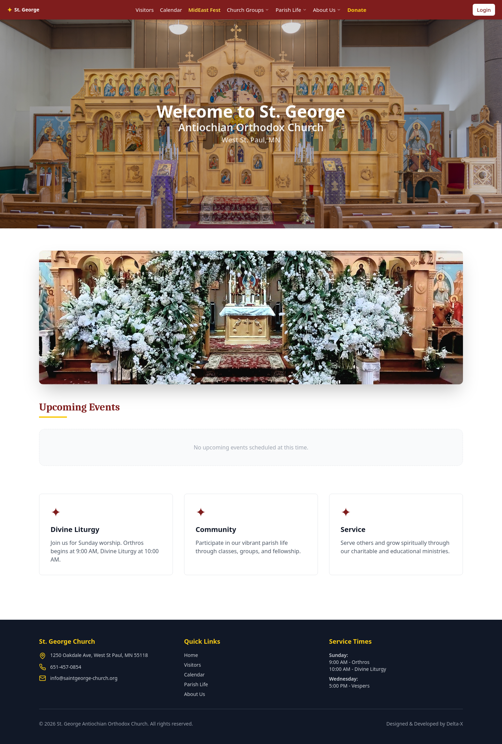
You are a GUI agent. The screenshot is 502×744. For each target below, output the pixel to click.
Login (484, 9)
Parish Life (290, 9)
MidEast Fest (204, 9)
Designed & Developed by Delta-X (424, 723)
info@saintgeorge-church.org (83, 678)
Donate (356, 9)
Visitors (145, 9)
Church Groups (248, 9)
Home (191, 655)
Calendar (171, 9)
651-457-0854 (65, 667)
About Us (327, 9)
